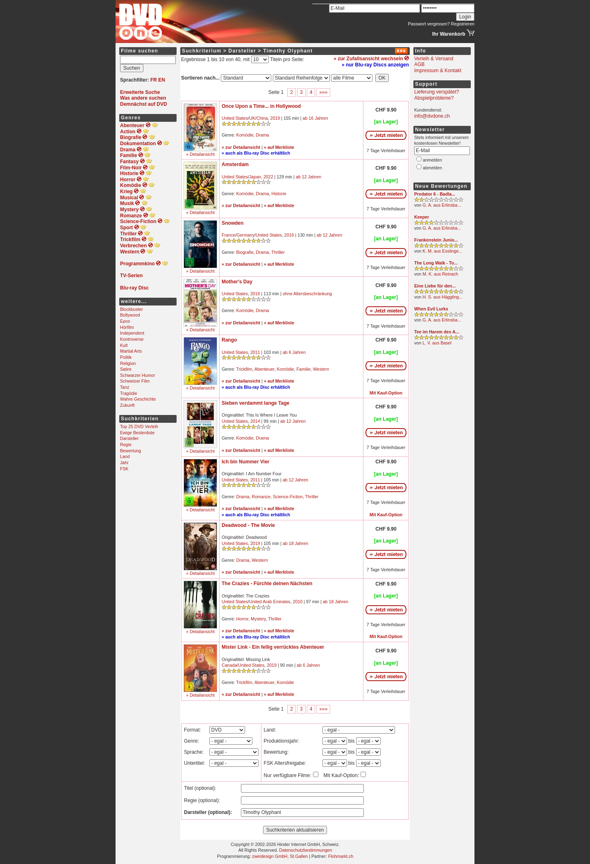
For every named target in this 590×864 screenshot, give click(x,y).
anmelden (432, 159)
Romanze (261, 496)
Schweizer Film (135, 380)
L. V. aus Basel (437, 342)
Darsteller (129, 438)
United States (235, 118)
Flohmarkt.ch (341, 856)
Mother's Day (237, 282)
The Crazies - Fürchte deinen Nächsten (267, 583)
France (228, 235)
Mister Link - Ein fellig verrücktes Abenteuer (273, 647)
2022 (268, 176)
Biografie (245, 252)
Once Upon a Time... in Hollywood (261, 106)
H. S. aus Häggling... (442, 296)
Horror (242, 618)
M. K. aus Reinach (440, 273)
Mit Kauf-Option (386, 392)
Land (125, 456)
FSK (124, 468)
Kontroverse (131, 339)
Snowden (232, 223)
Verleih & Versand (433, 59)
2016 (289, 235)
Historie (278, 193)
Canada (229, 665)
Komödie (245, 134)
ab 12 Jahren (308, 176)
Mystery (258, 618)
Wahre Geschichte (138, 399)
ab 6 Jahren (294, 352)
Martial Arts (131, 351)
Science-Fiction (288, 496)
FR (153, 80)
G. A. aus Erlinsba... (441, 205)
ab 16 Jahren (315, 118)
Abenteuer (264, 369)
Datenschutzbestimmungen (305, 850)
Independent (132, 333)
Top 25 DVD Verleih (139, 426)
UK (252, 118)
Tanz (124, 387)
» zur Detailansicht (241, 147)
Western (321, 369)
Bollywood (130, 314)
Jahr (124, 462)
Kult (123, 345)
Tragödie (128, 393)
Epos (125, 321)
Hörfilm (127, 327)
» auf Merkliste (279, 147)
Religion (128, 363)
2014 (255, 421)
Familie (303, 369)
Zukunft (127, 405)
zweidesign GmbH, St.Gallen (280, 856)
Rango (229, 340)
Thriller (278, 252)
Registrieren (462, 23)
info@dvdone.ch (432, 116)
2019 (275, 118)
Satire (126, 369)
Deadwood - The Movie (248, 525)
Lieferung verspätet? (436, 92)
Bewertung (130, 450)
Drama (262, 134)
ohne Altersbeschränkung (307, 293)
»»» (323, 92)
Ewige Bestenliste (137, 432)
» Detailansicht (200, 154)
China (262, 118)
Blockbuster (131, 309)
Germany (245, 235)
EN (161, 80)
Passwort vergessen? (429, 23)
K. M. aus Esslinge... (442, 250)
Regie (126, 444)
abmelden (432, 167)
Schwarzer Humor (137, 375)
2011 (255, 352)
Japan (255, 176)
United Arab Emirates (269, 601)
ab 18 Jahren (295, 543)
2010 (298, 601)
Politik (126, 357)
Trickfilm (244, 369)
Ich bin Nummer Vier (245, 462)
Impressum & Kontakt (437, 70)
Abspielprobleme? (434, 98)
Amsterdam (235, 164)
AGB (419, 64)
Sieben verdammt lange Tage (255, 403)
